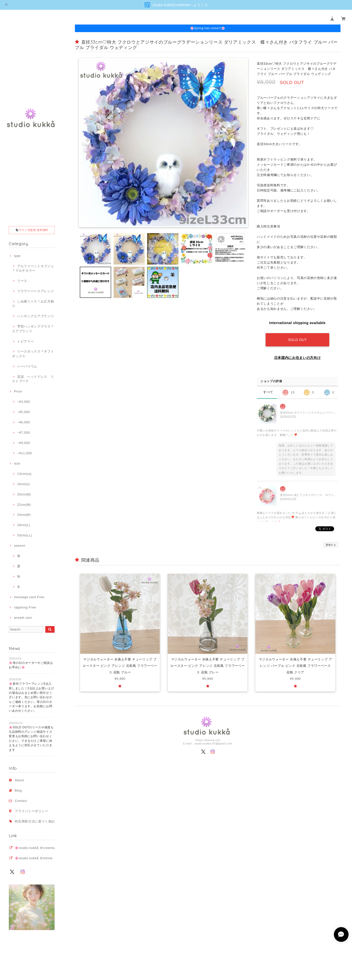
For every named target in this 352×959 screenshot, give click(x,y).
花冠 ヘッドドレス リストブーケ (33, 379)
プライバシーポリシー (31, 811)
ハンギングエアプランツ (35, 316)
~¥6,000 (23, 422)
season (19, 545)
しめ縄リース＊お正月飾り (33, 304)
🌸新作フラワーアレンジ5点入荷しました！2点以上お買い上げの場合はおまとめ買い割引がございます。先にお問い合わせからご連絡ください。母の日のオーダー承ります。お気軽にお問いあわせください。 (31, 697)
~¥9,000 (23, 443)
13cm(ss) (24, 474)
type (17, 256)
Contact (21, 801)
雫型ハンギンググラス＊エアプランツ (33, 329)
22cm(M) (24, 504)
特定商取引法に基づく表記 (35, 821)
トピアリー (25, 341)
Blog (18, 790)
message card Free (29, 597)
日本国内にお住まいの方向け (297, 358)
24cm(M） (25, 515)
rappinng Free (25, 607)
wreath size (23, 617)
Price (18, 391)
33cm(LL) (24, 535)
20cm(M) (24, 494)
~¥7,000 (23, 432)
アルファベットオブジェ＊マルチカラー (33, 268)
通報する (331, 544)
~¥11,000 (24, 453)
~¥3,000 (23, 402)
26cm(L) (23, 525)
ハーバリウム (27, 366)
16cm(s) (23, 484)
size (17, 463)
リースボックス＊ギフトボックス (33, 354)
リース (22, 281)
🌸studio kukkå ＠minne (33, 858)
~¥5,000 (23, 412)
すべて (268, 392)
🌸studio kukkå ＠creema (35, 848)
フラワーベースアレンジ (35, 291)
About (19, 780)
